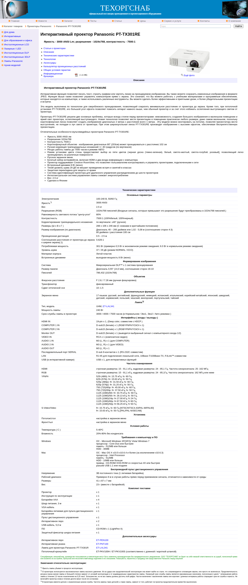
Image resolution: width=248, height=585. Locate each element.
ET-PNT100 (102, 544)
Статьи (118, 21)
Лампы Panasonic (13, 61)
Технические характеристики (59, 55)
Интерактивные (12, 36)
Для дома (9, 32)
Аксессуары (50, 62)
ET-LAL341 (108, 306)
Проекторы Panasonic (39, 26)
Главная (14, 21)
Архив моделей (12, 65)
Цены (142, 21)
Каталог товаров (13, 26)
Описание (49, 52)
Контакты (204, 21)
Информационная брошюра (53, 74)
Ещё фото (189, 75)
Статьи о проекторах (55, 48)
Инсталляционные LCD (16, 44)
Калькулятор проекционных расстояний (65, 66)
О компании (234, 21)
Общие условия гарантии (57, 70)
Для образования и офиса (18, 40)
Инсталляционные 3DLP (17, 57)
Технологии (50, 59)
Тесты (93, 21)
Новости (42, 21)
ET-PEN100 (102, 540)
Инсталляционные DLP (16, 52)
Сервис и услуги (172, 21)
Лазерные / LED (12, 48)
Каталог (68, 21)
